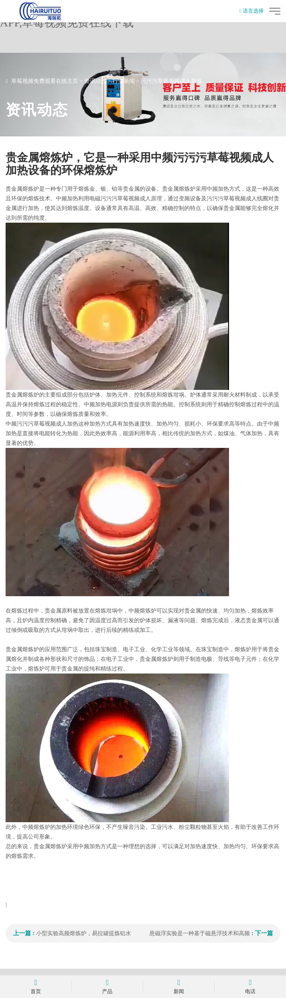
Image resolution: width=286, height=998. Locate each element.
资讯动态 (95, 81)
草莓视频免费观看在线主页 (44, 81)
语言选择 (251, 11)
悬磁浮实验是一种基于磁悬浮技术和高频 (199, 933)
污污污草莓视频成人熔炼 (171, 81)
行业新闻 (123, 81)
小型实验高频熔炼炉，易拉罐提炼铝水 (83, 933)
